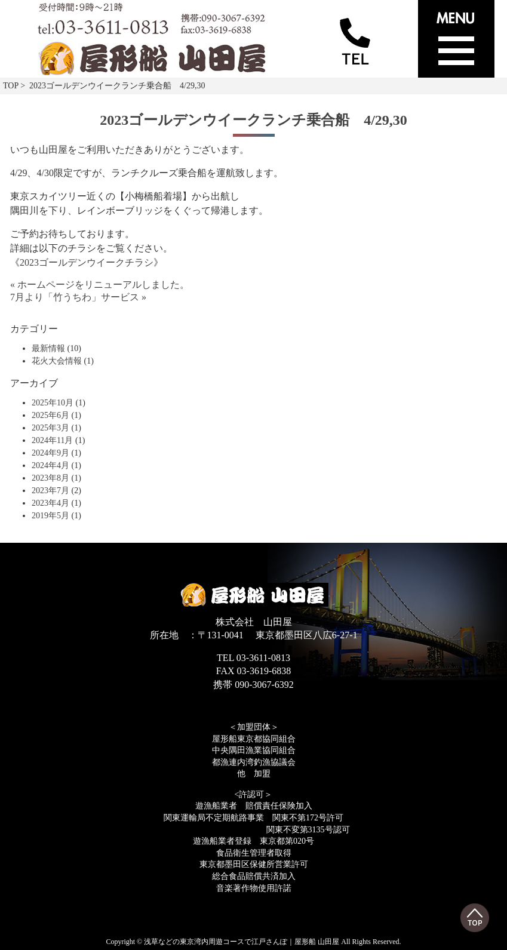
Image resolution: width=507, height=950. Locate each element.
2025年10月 (52, 402)
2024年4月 (50, 465)
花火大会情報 (57, 360)
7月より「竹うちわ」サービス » (78, 297)
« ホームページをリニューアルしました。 (99, 284)
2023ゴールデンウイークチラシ (86, 262)
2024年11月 (52, 440)
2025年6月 (50, 415)
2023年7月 (50, 490)
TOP (11, 85)
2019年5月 (50, 515)
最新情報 (48, 348)
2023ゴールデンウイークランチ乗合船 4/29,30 (253, 120)
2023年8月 (50, 478)
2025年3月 (50, 427)
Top (474, 917)
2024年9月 (50, 452)
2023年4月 (50, 503)
